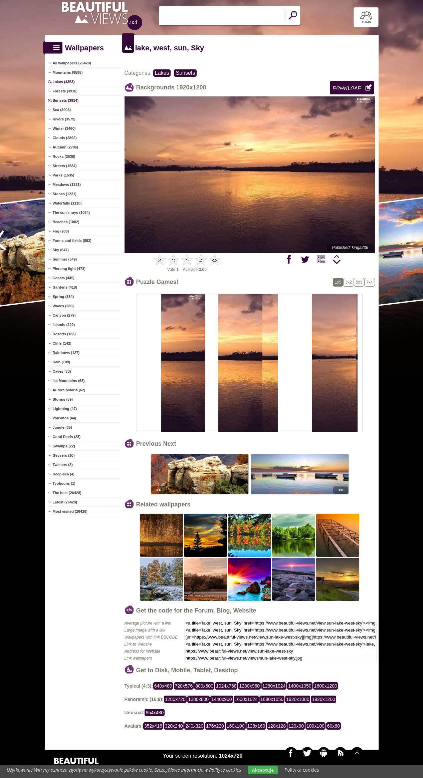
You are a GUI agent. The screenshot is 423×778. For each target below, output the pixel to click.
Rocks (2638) (64, 156)
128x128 (277, 726)
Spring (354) (63, 297)
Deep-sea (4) (63, 474)
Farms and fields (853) (72, 241)
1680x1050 (271, 699)
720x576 (184, 686)
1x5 (338, 282)
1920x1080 (297, 699)
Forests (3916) (65, 91)
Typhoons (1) (64, 483)
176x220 (215, 726)
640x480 (163, 686)
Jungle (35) (62, 427)
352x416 (153, 726)
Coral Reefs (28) (67, 437)
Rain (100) (61, 362)
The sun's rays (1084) (71, 213)
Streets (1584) (65, 166)
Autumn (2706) (65, 147)
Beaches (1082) (66, 222)
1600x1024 (246, 699)
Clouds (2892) (65, 138)
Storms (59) (63, 399)
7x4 (369, 282)
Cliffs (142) (62, 343)
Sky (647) (61, 250)
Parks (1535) (63, 175)
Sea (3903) (62, 110)
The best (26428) (67, 493)
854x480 (155, 712)
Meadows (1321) (67, 184)
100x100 (315, 726)
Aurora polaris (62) (69, 390)
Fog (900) (61, 231)
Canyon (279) (64, 315)
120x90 (296, 726)
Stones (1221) (65, 194)
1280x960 (249, 686)
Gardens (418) (65, 287)
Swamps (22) (64, 446)
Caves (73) (62, 371)
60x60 (333, 726)
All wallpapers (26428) (72, 63)
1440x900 (221, 699)
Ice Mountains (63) (69, 381)
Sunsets (185, 73)
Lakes (162, 73)
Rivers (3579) (64, 119)
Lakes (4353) (64, 82)
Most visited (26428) (70, 511)
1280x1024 (273, 686)
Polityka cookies (301, 770)
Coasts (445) (63, 278)
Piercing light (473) (69, 269)
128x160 (256, 726)
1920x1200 (323, 699)
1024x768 (226, 686)
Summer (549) (65, 259)
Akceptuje (262, 770)
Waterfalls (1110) (67, 203)
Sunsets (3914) (66, 100)
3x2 (348, 282)
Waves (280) (63, 306)
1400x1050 (299, 686)
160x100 (236, 726)
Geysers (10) (64, 455)
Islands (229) (64, 325)
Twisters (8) (63, 465)
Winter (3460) (64, 128)
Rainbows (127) (66, 353)
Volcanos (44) (64, 418)
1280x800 (198, 699)
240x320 (194, 726)
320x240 (174, 726)
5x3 (359, 282)
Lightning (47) (65, 409)
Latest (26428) (65, 502)
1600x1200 (325, 686)
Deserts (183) (64, 334)
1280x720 (175, 699)
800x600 (204, 686)
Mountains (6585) (68, 72)
